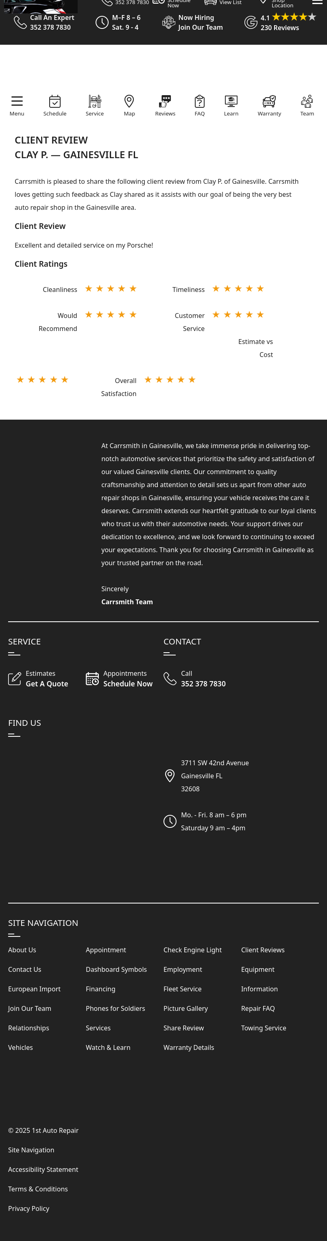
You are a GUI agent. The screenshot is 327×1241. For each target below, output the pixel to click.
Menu (17, 113)
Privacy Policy (28, 1208)
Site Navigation (31, 1149)
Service (95, 113)
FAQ (199, 113)
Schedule (55, 113)
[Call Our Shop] (202, 679)
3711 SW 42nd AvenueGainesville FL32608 (215, 775)
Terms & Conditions (38, 1188)
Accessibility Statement (43, 1169)
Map (129, 113)
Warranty (269, 113)
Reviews (165, 113)
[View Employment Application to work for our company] (189, 22)
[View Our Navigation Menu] (317, 126)
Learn (231, 113)
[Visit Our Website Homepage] (162, 70)
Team (307, 113)
